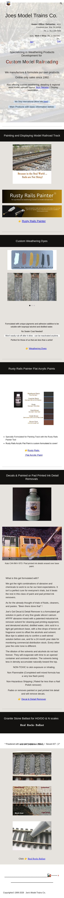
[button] (3, 3)
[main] (32, 15)
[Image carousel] (32, 289)
